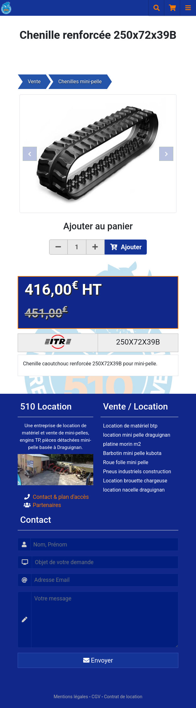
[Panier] (172, 8)
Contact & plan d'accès (61, 497)
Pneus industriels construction (137, 472)
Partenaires (47, 505)
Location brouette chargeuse (135, 481)
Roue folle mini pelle (125, 462)
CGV (96, 696)
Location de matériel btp (130, 426)
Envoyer (98, 660)
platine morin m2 (122, 444)
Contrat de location (123, 696)
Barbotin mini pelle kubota (132, 453)
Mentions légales (71, 696)
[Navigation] (188, 8)
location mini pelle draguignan (136, 435)
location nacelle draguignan (134, 490)
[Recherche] (156, 8)
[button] (30, 153)
